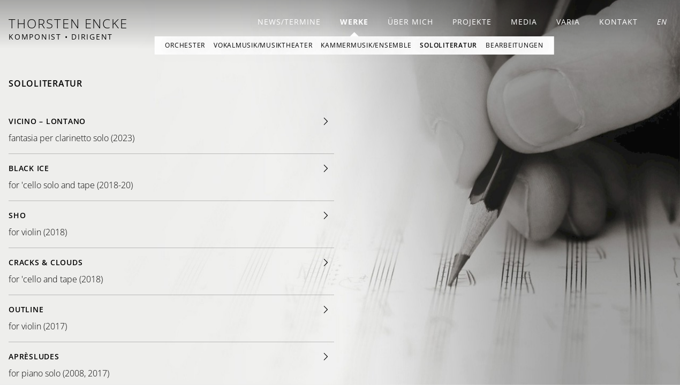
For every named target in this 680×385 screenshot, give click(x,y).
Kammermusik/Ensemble (366, 45)
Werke (354, 22)
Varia (568, 22)
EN (662, 22)
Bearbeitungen (514, 45)
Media (524, 22)
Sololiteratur (448, 45)
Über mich (410, 22)
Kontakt (618, 22)
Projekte (472, 22)
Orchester (185, 45)
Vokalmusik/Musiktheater (263, 45)
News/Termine (289, 22)
